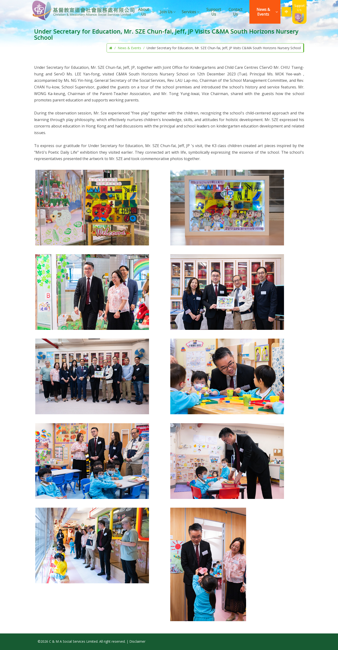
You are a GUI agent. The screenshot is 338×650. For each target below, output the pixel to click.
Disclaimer (137, 641)
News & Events (268, 12)
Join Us (168, 11)
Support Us (213, 12)
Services (191, 11)
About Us (146, 12)
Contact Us (238, 12)
